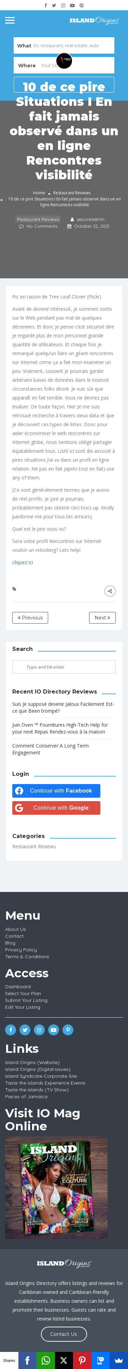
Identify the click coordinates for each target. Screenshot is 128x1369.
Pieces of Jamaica (26, 1096)
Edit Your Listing (22, 1007)
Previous (30, 618)
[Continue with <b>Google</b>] (56, 808)
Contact (14, 936)
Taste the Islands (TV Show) (37, 1090)
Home (39, 193)
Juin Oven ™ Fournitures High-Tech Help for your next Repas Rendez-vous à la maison (60, 728)
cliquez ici (22, 562)
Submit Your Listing (26, 1000)
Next (102, 618)
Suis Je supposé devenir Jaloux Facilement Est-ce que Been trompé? (63, 707)
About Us (15, 929)
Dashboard (18, 986)
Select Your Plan (23, 993)
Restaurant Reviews (71, 193)
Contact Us (63, 1334)
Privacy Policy (21, 950)
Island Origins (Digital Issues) (38, 1069)
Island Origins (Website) (32, 1062)
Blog (10, 943)
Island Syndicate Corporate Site (41, 1076)
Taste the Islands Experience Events (45, 1083)
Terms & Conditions (27, 956)
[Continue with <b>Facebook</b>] (56, 791)
